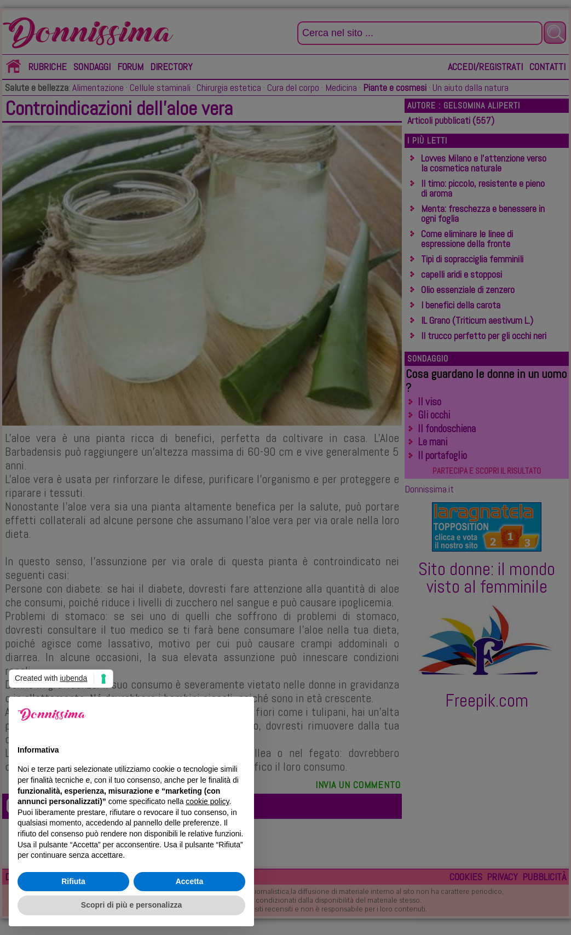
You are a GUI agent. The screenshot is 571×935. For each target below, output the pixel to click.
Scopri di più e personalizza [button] (131, 904)
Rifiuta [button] (73, 881)
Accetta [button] (190, 881)
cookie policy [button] (207, 801)
